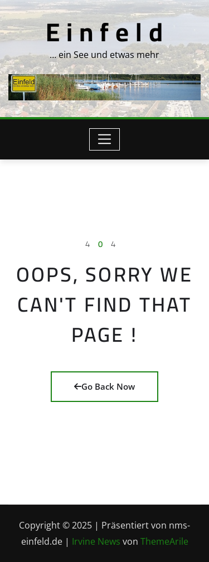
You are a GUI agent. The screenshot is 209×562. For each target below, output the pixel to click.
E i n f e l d (104, 32)
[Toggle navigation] (104, 139)
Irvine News (96, 541)
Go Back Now (104, 386)
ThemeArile (164, 541)
